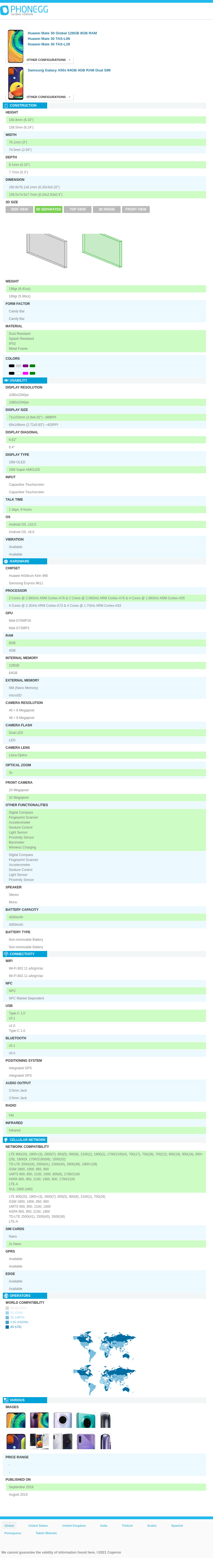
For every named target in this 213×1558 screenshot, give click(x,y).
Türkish (127, 1525)
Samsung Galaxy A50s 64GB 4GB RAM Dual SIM (69, 70)
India (103, 1525)
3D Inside (107, 209)
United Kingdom (74, 1525)
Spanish (177, 1525)
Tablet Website (46, 1533)
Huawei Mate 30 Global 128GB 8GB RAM (62, 33)
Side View (19, 209)
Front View (135, 209)
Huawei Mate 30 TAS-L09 (49, 39)
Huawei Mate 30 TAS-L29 (49, 44)
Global (9, 1525)
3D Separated (48, 209)
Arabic (152, 1525)
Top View (78, 209)
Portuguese (12, 1533)
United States (38, 1525)
